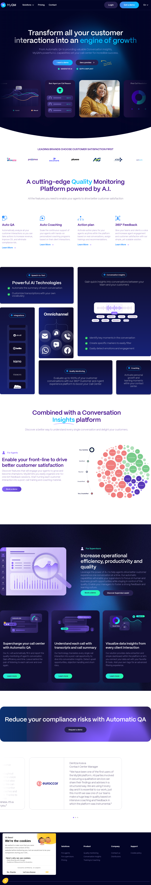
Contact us (115, 853)
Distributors (116, 856)
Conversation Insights (92, 856)
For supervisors (67, 856)
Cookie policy (136, 853)
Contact (54, 5)
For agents (65, 853)
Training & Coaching (92, 860)
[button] (29, 5)
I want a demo (63, 62)
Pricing (42, 5)
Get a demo (129, 5)
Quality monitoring (91, 853)
